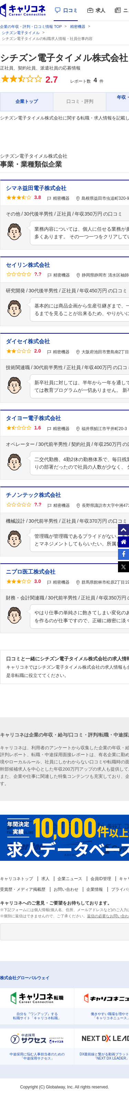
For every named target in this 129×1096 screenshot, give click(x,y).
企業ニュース (69, 878)
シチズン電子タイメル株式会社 (64, 58)
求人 (100, 10)
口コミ (70, 10)
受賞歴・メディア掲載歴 (22, 889)
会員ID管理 (100, 878)
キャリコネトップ (16, 878)
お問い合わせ (66, 889)
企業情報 (94, 889)
